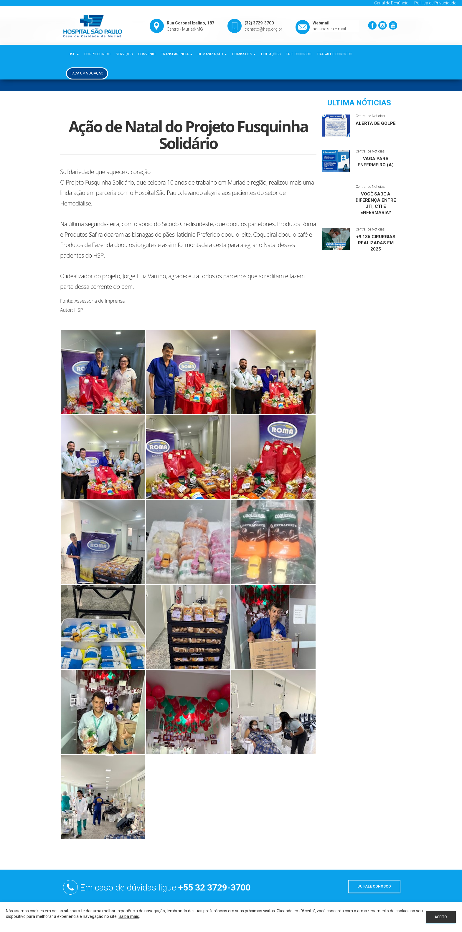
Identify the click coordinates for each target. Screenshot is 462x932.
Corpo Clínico (97, 54)
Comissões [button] (244, 54)
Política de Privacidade (435, 3)
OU (374, 886)
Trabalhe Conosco (334, 54)
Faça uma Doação (87, 73)
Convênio (147, 54)
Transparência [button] (176, 54)
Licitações (270, 54)
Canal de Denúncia (391, 3)
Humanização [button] (212, 54)
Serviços (124, 54)
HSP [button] (74, 54)
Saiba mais (128, 916)
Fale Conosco (298, 54)
